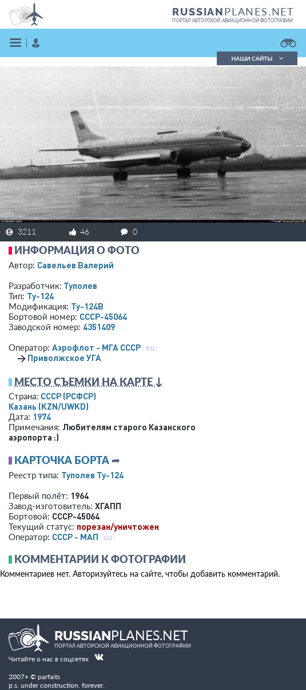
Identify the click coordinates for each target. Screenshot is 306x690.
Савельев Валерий (75, 265)
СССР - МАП (75, 537)
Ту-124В (87, 306)
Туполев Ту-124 (92, 475)
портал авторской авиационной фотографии (232, 20)
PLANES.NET (233, 11)
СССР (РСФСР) (68, 396)
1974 (42, 416)
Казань (49, 406)
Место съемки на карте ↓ (88, 381)
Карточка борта (61, 460)
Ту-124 (40, 296)
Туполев (80, 285)
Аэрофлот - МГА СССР (96, 347)
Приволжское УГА (64, 357)
